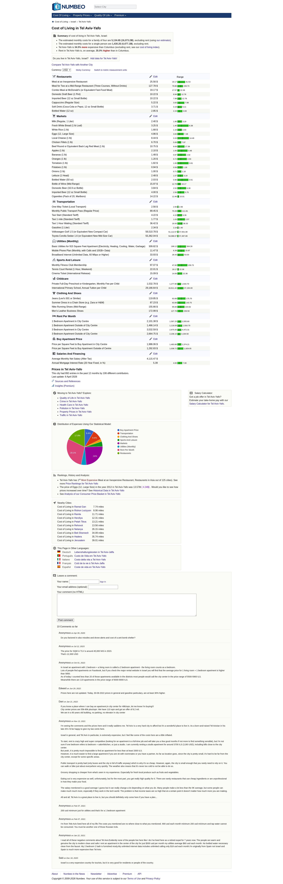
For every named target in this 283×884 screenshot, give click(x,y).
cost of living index (149, 47)
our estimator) (164, 40)
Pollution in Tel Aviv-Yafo (72, 408)
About (55, 874)
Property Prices (81, 15)
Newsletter (96, 874)
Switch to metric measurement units (110, 70)
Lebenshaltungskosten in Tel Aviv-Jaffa (94, 552)
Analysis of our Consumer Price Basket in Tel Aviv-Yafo (92, 494)
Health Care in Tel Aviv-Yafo (74, 405)
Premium (119, 15)
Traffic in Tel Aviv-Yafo (71, 415)
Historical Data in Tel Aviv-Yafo (108, 490)
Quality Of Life (102, 15)
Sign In (103, 582)
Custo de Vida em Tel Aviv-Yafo (90, 556)
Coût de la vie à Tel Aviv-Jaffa (89, 563)
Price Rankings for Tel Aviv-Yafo (82, 483)
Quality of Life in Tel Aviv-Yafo (75, 398)
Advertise (112, 874)
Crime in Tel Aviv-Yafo (71, 401)
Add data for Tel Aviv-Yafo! (103, 58)
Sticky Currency (83, 70)
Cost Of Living (61, 15)
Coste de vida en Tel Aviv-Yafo (89, 567)
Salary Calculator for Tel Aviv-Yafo (206, 403)
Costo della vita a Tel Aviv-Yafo (90, 559)
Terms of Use (134, 878)
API (139, 874)
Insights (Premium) (64, 386)
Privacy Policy (153, 878)
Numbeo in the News (74, 874)
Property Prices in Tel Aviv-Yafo (76, 412)
